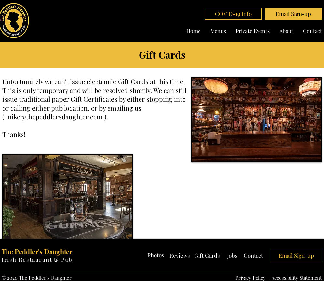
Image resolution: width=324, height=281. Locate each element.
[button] (293, 14)
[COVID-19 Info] (233, 14)
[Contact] (253, 255)
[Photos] (155, 255)
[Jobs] (232, 255)
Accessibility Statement (297, 277)
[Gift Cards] (207, 255)
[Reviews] (179, 255)
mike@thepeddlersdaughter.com (54, 116)
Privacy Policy (250, 277)
